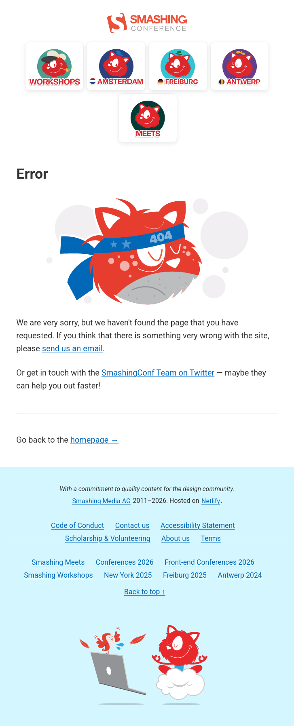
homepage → (94, 440)
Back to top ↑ (144, 592)
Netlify (210, 500)
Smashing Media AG (101, 500)
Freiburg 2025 (185, 575)
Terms (210, 538)
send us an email (72, 348)
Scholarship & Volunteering (107, 538)
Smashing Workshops (58, 575)
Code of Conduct (77, 525)
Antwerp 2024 (240, 575)
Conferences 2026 (125, 562)
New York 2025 (128, 575)
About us (175, 538)
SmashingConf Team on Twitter (158, 373)
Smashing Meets (58, 562)
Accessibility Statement (198, 525)
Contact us (132, 525)
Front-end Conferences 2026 (209, 562)
